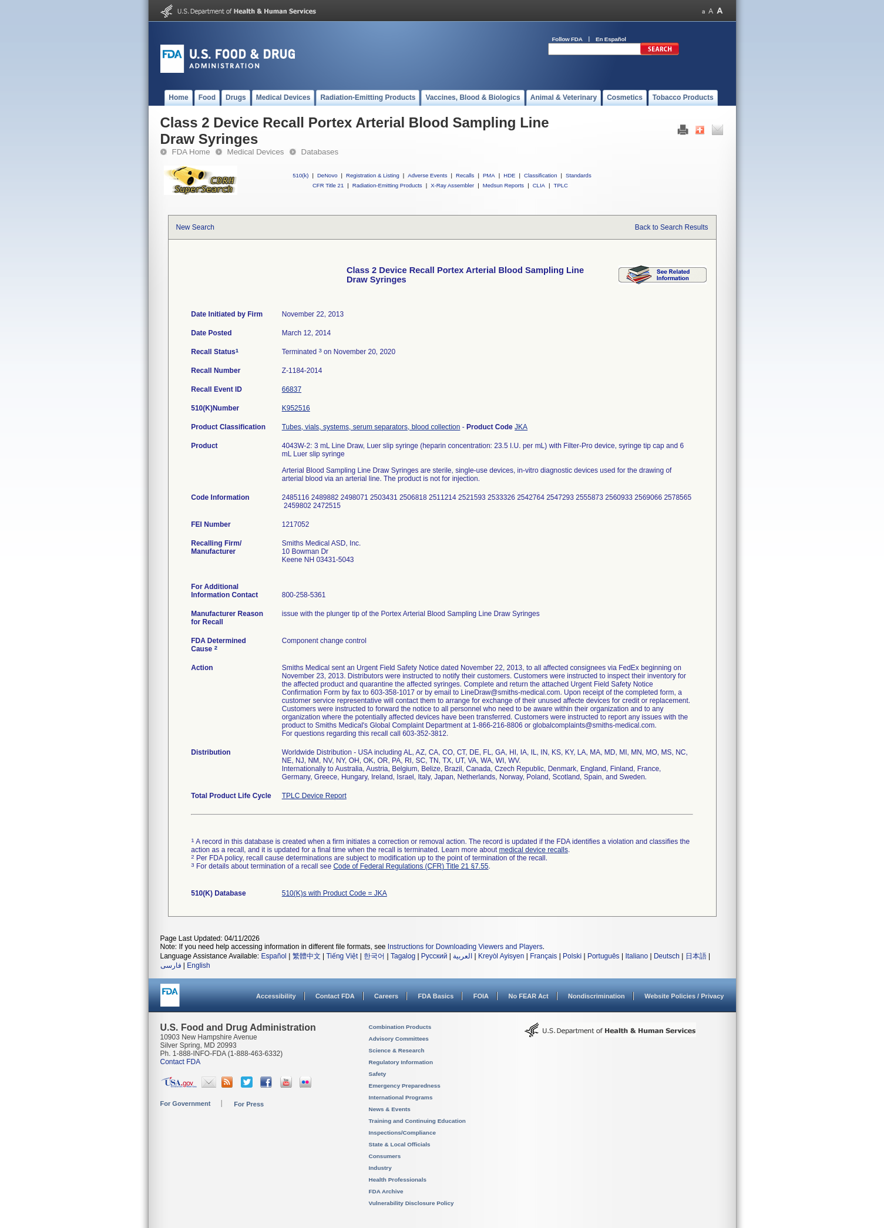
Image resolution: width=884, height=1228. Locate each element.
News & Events (390, 1109)
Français (543, 956)
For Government (185, 1103)
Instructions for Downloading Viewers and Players (465, 947)
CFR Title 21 (328, 185)
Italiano (636, 956)
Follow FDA (567, 39)
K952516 (296, 408)
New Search (195, 227)
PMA (489, 175)
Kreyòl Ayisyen (501, 956)
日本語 (696, 956)
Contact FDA (335, 996)
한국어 (374, 956)
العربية (462, 956)
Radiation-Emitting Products (387, 185)
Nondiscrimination (596, 996)
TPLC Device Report (314, 796)
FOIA (481, 996)
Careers (386, 996)
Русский (434, 956)
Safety (377, 1074)
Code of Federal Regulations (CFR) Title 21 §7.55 (410, 866)
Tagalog (403, 956)
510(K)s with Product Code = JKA (334, 893)
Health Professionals (397, 1179)
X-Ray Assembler (452, 185)
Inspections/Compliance (402, 1132)
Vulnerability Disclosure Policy (411, 1203)
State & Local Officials (400, 1144)
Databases (320, 151)
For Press (249, 1104)
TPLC (561, 185)
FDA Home (191, 151)
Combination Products (400, 1027)
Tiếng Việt (342, 956)
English (198, 965)
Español (273, 956)
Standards (578, 175)
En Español (611, 39)
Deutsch (667, 956)
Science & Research (397, 1050)
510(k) (300, 175)
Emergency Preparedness (405, 1085)
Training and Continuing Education (417, 1121)
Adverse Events (427, 175)
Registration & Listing (372, 175)
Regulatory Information (401, 1062)
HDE (509, 175)
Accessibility (275, 996)
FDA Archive (386, 1191)
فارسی (170, 965)
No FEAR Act (528, 996)
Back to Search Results (671, 227)
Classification (540, 175)
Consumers (385, 1156)
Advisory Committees (399, 1038)
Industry (380, 1168)
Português (603, 956)
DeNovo (327, 175)
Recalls (465, 175)
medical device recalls (533, 850)
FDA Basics (435, 996)
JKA (521, 427)
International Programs (401, 1097)
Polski (572, 956)
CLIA (539, 185)
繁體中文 (307, 956)
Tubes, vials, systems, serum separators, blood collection (371, 427)
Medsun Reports (503, 185)
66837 (291, 389)
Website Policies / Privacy (684, 996)
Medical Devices (255, 151)
